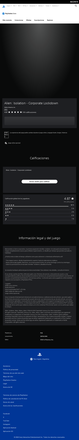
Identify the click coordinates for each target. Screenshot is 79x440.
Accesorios (32, 6)
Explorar (50, 18)
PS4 (19, 6)
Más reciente (7, 18)
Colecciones (19, 18)
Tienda (47, 6)
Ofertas (28, 18)
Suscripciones (39, 18)
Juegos (8, 6)
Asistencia (55, 6)
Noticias (41, 6)
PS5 (14, 6)
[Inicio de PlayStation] (3, 6)
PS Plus (25, 6)
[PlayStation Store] (10, 11)
